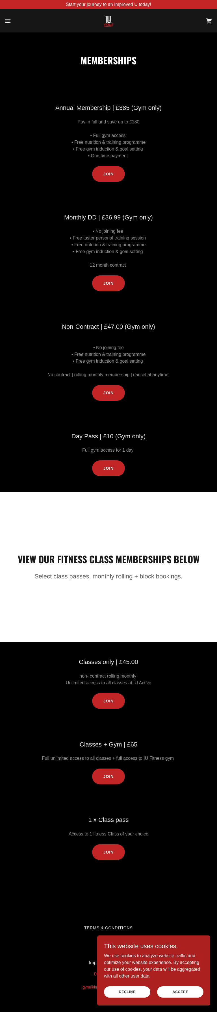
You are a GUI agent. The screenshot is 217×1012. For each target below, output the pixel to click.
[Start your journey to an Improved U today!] (108, 4)
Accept (180, 992)
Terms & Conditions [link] (108, 928)
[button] (18, 21)
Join (108, 174)
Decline (127, 992)
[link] (108, 20)
